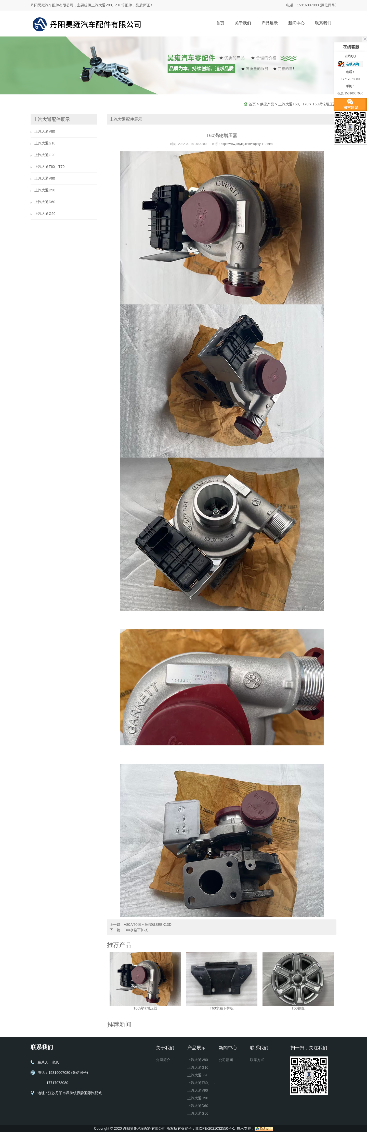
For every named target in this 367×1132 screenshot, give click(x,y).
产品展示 (269, 23)
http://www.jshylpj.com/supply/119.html (247, 144)
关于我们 (243, 23)
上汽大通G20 (44, 155)
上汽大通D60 (44, 202)
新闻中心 (296, 23)
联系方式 (257, 1060)
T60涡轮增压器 (324, 104)
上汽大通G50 (44, 214)
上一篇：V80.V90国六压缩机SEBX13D (141, 924)
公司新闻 (226, 1060)
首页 (220, 23)
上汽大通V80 (44, 131)
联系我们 (323, 23)
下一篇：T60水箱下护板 (129, 930)
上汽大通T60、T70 (293, 104)
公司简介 (163, 1060)
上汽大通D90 (44, 190)
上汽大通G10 (44, 143)
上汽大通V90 (44, 178)
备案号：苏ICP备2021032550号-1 (208, 1128)
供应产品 (267, 104)
